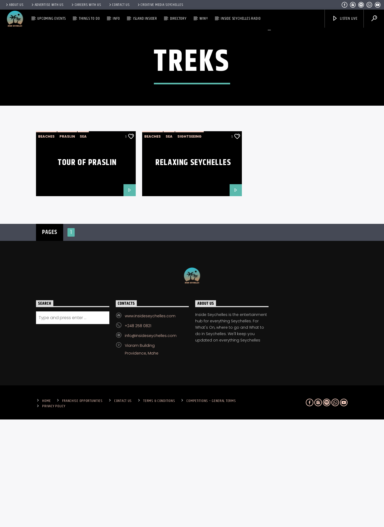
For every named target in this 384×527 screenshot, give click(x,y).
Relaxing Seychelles (193, 270)
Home (46, 508)
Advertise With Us (47, 5)
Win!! (203, 18)
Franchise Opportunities (82, 508)
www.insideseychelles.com (150, 423)
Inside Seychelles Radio (241, 18)
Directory (178, 18)
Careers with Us (86, 5)
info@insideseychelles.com (151, 443)
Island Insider (145, 18)
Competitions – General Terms (211, 508)
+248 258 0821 (138, 433)
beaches (46, 243)
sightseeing (189, 243)
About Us (14, 5)
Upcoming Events (51, 18)
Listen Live (345, 18)
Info (116, 18)
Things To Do (89, 18)
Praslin (67, 243)
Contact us (119, 5)
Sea (83, 243)
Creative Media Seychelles (160, 5)
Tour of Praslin (87, 270)
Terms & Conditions (159, 508)
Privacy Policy (53, 514)
